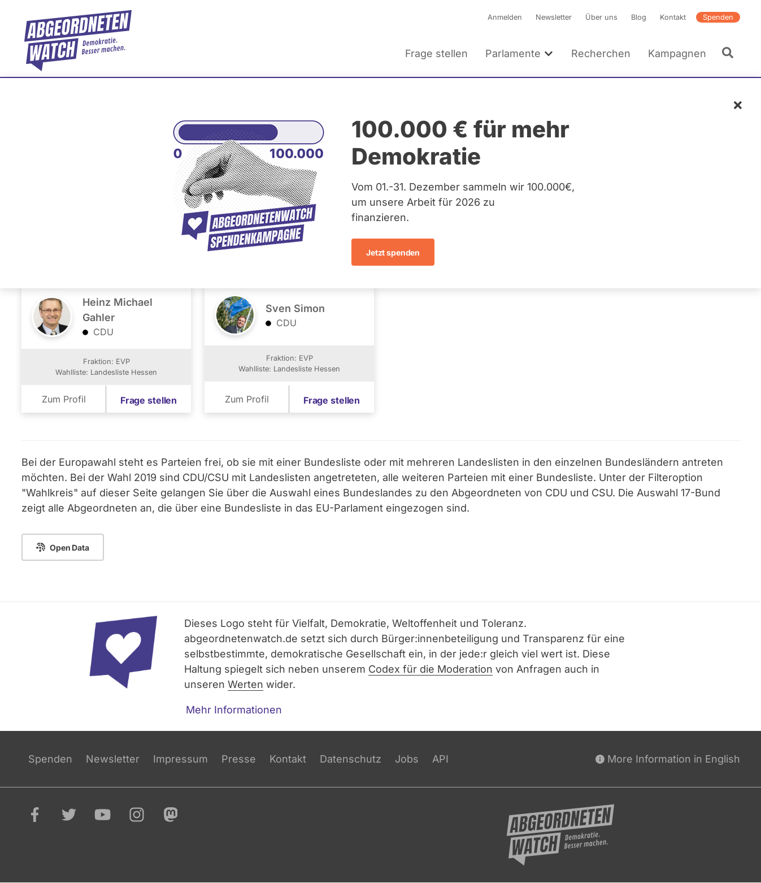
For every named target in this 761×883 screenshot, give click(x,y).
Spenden (718, 17)
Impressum (180, 759)
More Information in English (667, 759)
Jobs (407, 759)
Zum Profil (63, 399)
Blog (638, 17)
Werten (245, 684)
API (440, 759)
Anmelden (505, 17)
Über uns (601, 17)
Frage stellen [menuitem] (436, 53)
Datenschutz (350, 759)
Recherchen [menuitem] (600, 53)
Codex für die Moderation (430, 669)
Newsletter (554, 17)
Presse (238, 759)
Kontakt (673, 17)
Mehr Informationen (234, 710)
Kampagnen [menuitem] (676, 53)
